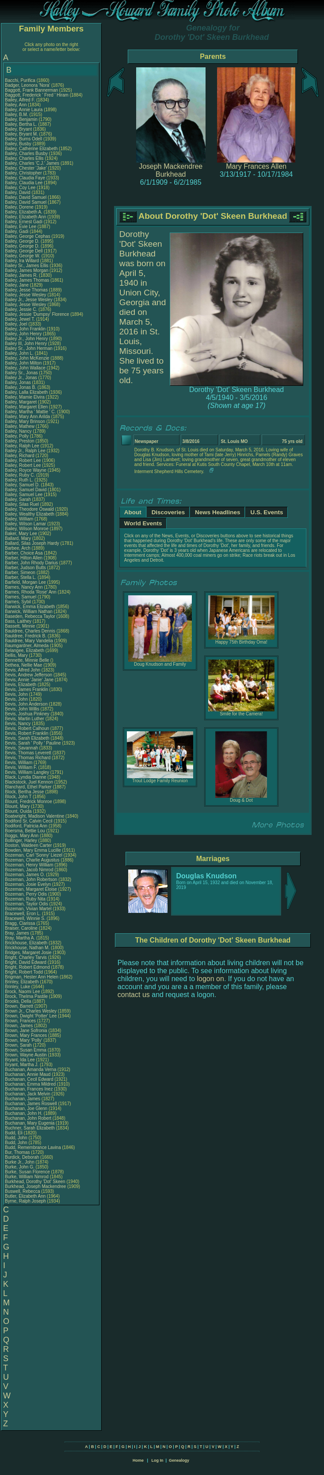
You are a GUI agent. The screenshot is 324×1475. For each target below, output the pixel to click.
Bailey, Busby (19, 143)
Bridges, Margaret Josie (28, 952)
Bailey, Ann (16, 104)
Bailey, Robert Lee (23, 460)
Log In (157, 1460)
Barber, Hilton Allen (23, 557)
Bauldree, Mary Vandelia (29, 640)
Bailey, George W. (22, 255)
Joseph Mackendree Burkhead (170, 170)
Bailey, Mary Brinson (25, 421)
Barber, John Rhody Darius (31, 562)
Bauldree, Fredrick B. (25, 635)
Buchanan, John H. (23, 1113)
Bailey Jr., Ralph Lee (25, 450)
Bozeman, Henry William (29, 864)
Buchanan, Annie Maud (27, 1074)
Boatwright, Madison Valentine (34, 816)
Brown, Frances (21, 1020)
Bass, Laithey (19, 621)
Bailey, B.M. (17, 114)
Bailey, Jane (17, 285)
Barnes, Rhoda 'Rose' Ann (31, 592)
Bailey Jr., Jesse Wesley (29, 299)
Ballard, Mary (18, 538)
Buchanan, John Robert (28, 1118)
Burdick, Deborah (22, 1157)
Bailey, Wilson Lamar (25, 523)
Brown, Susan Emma (25, 1050)
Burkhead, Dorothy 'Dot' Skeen (35, 1181)
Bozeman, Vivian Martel (28, 908)
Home (138, 1460)
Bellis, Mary (17, 655)
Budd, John (16, 1137)
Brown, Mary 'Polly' (24, 1040)
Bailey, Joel (16, 324)
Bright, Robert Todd (24, 972)
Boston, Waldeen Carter (28, 845)
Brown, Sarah (19, 1045)
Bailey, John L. (19, 353)
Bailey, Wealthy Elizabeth (29, 514)
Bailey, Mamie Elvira (25, 397)
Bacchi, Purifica (21, 80)
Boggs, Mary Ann (21, 835)
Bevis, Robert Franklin (26, 733)
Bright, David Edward (25, 962)
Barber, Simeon (21, 572)
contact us (134, 994)
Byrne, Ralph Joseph (25, 1201)
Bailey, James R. (21, 275)
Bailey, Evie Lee (20, 226)
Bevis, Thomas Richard (27, 757)
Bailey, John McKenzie (27, 358)
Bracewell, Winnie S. (25, 918)
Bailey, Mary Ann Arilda (27, 416)
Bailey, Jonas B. (20, 387)
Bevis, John (17, 694)
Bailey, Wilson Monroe (27, 528)
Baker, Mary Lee (21, 533)
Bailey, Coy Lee (20, 187)
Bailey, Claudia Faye (25, 177)
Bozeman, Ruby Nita (25, 899)
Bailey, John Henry (23, 333)
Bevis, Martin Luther (24, 718)
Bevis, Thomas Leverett (28, 752)
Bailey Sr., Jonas (22, 372)
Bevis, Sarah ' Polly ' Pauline (33, 743)
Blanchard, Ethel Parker (28, 786)
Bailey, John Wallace (25, 367)
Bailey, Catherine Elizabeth (31, 148)
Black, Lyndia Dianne (25, 777)
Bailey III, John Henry (26, 343)
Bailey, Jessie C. (21, 309)
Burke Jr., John (20, 1162)
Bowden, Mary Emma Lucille (33, 850)
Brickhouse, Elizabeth (27, 942)
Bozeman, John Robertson (31, 879)
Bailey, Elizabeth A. (23, 212)
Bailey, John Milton (23, 363)
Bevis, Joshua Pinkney (27, 713)
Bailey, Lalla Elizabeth (26, 392)
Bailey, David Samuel (25, 197)
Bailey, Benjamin (22, 119)
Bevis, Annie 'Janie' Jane (29, 679)
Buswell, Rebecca (23, 1191)
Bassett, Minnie (20, 626)
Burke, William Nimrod (27, 1176)
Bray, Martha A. (20, 937)
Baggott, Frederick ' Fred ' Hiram (37, 95)
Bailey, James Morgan (26, 270)
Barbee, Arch (18, 548)
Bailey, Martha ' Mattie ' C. (30, 411)
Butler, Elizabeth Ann (25, 1196)
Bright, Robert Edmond (27, 967)
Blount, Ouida (19, 811)
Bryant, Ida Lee (20, 1059)
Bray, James (17, 933)
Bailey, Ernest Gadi (23, 221)
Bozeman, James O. (25, 874)
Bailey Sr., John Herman (29, 348)
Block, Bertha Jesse (24, 791)
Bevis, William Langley (27, 772)
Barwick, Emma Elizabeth (30, 606)
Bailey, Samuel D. (22, 484)
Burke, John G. (19, 1166)
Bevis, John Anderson (26, 704)
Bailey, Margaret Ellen (26, 406)
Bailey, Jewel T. (20, 319)
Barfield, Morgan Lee (25, 582)
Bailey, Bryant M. (21, 134)
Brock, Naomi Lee (22, 991)
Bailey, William (19, 518)
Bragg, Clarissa (20, 923)
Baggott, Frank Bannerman (31, 90)
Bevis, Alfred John (22, 670)
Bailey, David (18, 192)
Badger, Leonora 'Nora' (28, 85)
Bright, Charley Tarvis (26, 957)
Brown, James (19, 1025)
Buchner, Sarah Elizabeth (30, 1128)
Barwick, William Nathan (29, 611)
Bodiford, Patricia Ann (26, 825)
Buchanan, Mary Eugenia (29, 1123)
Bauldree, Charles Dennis (30, 631)
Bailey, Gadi (17, 231)
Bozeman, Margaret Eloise (31, 889)
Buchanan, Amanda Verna (30, 1069)
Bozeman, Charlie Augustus (32, 860)
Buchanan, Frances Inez (29, 1089)
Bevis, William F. (21, 767)
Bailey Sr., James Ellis (26, 265)
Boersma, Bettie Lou (25, 830)
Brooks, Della (18, 1001)
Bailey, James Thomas (27, 280)
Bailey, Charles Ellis (24, 158)
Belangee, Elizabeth (25, 650)
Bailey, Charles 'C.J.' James (32, 163)
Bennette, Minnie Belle (27, 660)
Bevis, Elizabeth (21, 684)
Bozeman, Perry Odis (26, 894)
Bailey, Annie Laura (23, 109)
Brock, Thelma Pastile (26, 996)
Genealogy (179, 1460)
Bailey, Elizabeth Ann (25, 216)
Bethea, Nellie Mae (23, 665)
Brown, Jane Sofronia (26, 1030)
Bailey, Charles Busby (26, 153)
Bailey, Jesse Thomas (26, 289)
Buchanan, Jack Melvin (27, 1093)
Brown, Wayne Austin (26, 1054)
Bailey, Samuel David (25, 489)
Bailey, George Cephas (27, 236)
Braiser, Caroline (22, 928)
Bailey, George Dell (23, 250)
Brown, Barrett (19, 1006)
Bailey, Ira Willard (22, 260)
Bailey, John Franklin (25, 328)
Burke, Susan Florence (27, 1171)
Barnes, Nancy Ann (24, 587)
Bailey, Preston (20, 441)
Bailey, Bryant (19, 129)
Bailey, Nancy (19, 431)
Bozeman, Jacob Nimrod (29, 869)
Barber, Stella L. (20, 577)
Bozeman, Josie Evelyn (28, 884)
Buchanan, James (23, 1098)
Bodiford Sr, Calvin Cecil (29, 821)
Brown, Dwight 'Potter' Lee (31, 1015)
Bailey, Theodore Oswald (29, 509)
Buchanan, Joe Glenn (26, 1108)
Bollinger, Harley (21, 840)
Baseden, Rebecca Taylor (30, 616)
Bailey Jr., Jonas (21, 377)
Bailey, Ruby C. (20, 475)
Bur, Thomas (18, 1152)
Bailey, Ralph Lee (22, 445)
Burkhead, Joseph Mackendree (35, 1186)
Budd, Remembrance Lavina (33, 1147)
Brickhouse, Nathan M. (27, 947)
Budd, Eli (14, 1132)
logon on (210, 978)
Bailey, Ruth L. (19, 479)
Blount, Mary (18, 806)
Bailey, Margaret (21, 402)
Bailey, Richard (20, 455)
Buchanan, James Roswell (31, 1103)
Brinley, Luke (18, 986)
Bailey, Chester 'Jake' (26, 168)
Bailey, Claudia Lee (23, 182)
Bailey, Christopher (24, 173)
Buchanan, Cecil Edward (29, 1079)
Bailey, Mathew (20, 426)
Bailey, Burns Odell (23, 138)
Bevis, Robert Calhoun (27, 728)
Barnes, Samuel (21, 596)
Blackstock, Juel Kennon (29, 782)
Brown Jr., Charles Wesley (31, 1011)
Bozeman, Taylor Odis (26, 903)
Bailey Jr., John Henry (26, 338)
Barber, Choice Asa (24, 553)
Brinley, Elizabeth (22, 981)
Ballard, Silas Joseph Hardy (32, 543)
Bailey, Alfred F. (20, 99)
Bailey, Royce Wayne (25, 470)
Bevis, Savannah (22, 747)
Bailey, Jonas (18, 382)
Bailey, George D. (22, 241)
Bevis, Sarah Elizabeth (27, 738)
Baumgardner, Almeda (27, 645)
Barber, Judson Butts (25, 567)
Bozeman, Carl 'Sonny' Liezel (33, 855)
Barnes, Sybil (18, 601)
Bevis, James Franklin (26, 689)
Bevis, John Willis (22, 708)
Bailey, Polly (17, 436)
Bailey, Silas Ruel (22, 504)
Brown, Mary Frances (26, 1035)
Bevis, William (19, 762)
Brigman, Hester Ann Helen (31, 976)
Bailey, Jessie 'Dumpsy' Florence (37, 314)
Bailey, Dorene (20, 207)
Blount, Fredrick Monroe (28, 801)
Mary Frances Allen (256, 166)
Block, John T (18, 796)
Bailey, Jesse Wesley (25, 294)
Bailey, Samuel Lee (23, 494)
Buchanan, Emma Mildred (30, 1084)
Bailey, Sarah (18, 499)
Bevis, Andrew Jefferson (28, 674)
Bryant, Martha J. (21, 1064)
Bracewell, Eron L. (23, 913)
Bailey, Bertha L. (21, 124)
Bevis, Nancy (18, 723)
